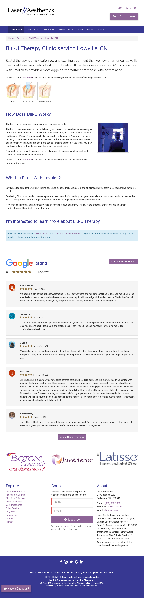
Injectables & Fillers (15, 494)
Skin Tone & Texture (15, 498)
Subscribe (72, 519)
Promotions (65, 29)
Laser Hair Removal (15, 491)
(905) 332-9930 (126, 8)
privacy (67, 526)
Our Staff (48, 29)
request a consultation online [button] (68, 233)
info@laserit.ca (111, 510)
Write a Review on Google (123, 261)
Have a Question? (16, 588)
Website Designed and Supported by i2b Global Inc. (92, 572)
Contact (102, 29)
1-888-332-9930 (41, 233)
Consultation (85, 29)
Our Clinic (33, 29)
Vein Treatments (14, 505)
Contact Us (11, 515)
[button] (16, 463)
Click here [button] (27, 77)
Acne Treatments (14, 501)
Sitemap (10, 518)
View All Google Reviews (72, 437)
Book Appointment (124, 16)
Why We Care (12, 511)
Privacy (9, 521)
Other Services (13, 508)
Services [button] (16, 29)
